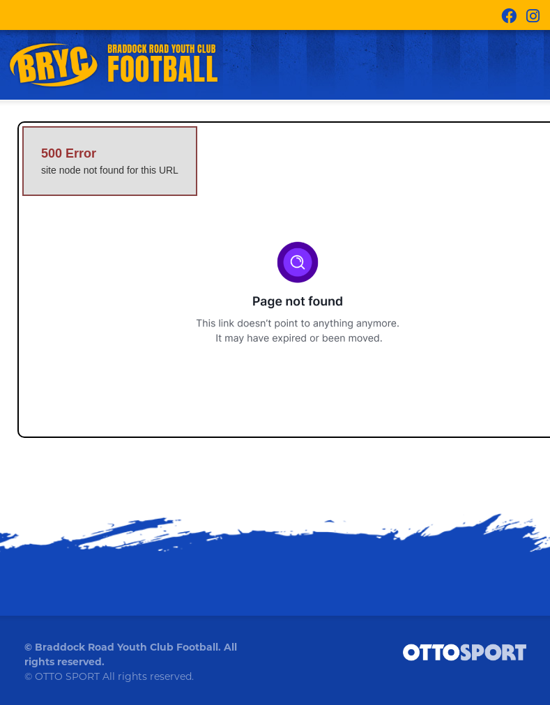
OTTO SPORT (67, 676)
